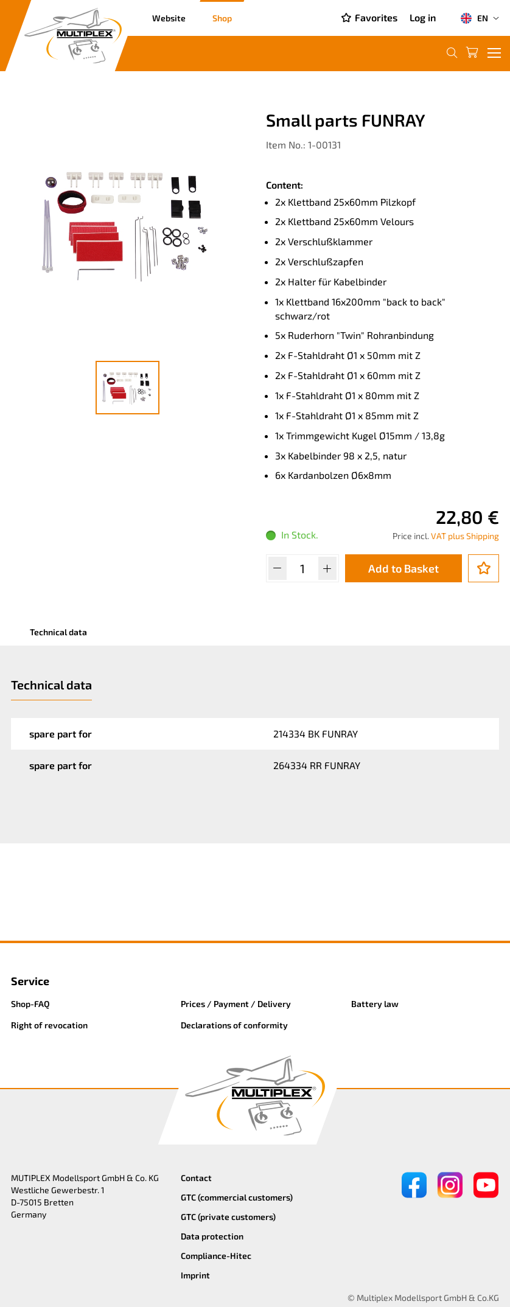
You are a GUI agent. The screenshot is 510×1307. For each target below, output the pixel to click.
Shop (222, 18)
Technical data (58, 632)
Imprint (195, 1275)
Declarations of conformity (234, 1025)
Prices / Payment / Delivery (236, 1004)
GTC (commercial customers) (237, 1197)
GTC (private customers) (228, 1216)
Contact (196, 1178)
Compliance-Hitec (216, 1255)
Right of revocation (49, 1025)
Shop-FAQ (30, 1004)
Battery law (375, 1004)
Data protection (212, 1236)
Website (169, 18)
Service (30, 981)
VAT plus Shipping (465, 536)
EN (474, 18)
